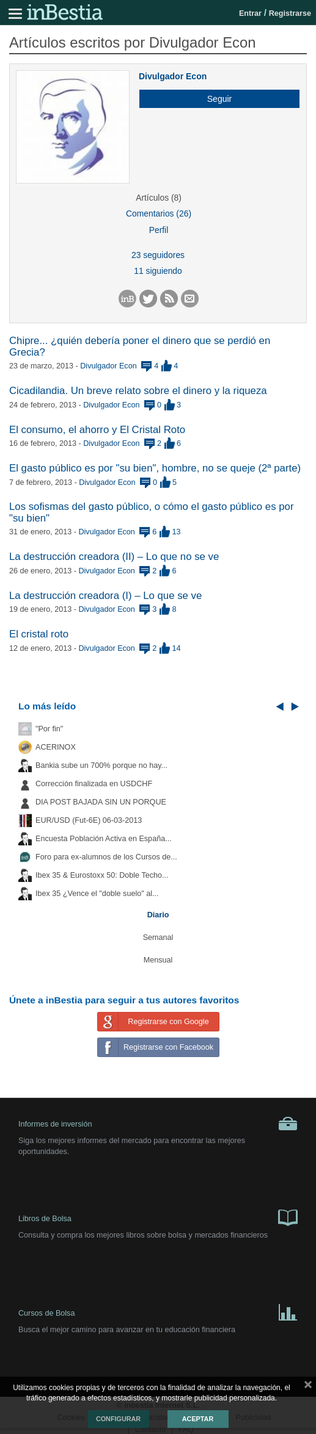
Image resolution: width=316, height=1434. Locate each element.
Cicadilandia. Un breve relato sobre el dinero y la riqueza (138, 390)
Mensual (158, 960)
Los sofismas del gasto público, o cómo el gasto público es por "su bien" (151, 512)
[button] (215, 98)
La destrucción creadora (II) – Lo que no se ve (114, 556)
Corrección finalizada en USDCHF (93, 784)
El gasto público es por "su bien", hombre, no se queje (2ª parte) (155, 468)
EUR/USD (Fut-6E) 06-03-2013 (88, 820)
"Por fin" (49, 729)
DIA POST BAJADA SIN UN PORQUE (100, 802)
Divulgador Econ (173, 76)
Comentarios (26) (158, 213)
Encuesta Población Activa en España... (103, 838)
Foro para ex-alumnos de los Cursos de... (106, 857)
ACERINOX (55, 747)
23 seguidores (158, 255)
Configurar (118, 1418)
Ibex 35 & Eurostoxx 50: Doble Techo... (102, 875)
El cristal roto (38, 634)
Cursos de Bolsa (158, 1311)
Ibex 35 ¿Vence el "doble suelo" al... (96, 893)
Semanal (158, 937)
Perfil (159, 230)
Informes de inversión (158, 1123)
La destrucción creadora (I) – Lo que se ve (105, 595)
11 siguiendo (158, 271)
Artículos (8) (159, 198)
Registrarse (290, 13)
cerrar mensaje (308, 1387)
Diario (158, 915)
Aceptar (197, 1418)
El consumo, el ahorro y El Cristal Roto (97, 430)
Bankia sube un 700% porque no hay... (101, 765)
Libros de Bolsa (158, 1217)
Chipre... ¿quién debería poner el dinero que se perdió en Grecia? (139, 346)
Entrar (250, 13)
